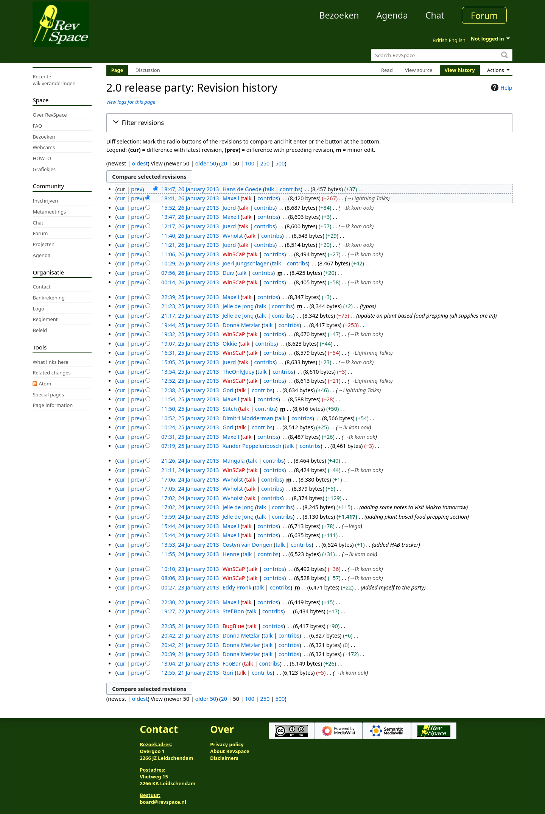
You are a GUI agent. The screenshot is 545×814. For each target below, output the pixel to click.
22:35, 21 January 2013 (190, 626)
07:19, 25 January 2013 (190, 445)
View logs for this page (130, 101)
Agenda (392, 15)
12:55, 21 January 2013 (190, 672)
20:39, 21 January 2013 (190, 654)
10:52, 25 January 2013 (190, 418)
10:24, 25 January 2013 (190, 427)
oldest (140, 163)
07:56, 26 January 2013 (190, 272)
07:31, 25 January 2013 (190, 436)
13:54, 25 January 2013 (190, 371)
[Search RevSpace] (441, 55)
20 (224, 163)
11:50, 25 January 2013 (190, 408)
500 (280, 163)
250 (264, 163)
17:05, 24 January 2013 (190, 488)
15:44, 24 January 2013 (190, 526)
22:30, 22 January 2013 (190, 602)
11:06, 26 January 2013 (190, 254)
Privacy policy (226, 744)
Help (500, 87)
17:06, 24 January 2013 (190, 479)
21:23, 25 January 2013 (190, 306)
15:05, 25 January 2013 (190, 362)
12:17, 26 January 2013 (190, 226)
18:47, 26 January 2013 (190, 189)
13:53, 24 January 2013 (190, 544)
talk (269, 189)
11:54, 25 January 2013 (190, 399)
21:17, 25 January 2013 (190, 315)
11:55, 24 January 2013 (190, 554)
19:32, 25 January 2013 (190, 334)
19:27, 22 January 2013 (190, 611)
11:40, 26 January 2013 (190, 235)
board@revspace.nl (163, 801)
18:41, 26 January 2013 (190, 198)
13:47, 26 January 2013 (190, 216)
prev (136, 189)
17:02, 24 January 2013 (190, 498)
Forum (484, 15)
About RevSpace (229, 751)
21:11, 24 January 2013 (190, 470)
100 (249, 163)
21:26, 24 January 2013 (190, 460)
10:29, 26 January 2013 (190, 263)
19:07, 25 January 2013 (190, 343)
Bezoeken (339, 15)
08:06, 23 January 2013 (190, 578)
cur (121, 198)
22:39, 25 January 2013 (190, 297)
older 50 (205, 163)
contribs (290, 189)
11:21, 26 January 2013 (190, 244)
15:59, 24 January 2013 (190, 516)
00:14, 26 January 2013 (190, 282)
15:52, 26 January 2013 (190, 207)
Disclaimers (224, 758)
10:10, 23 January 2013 (190, 568)
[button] (309, 122)
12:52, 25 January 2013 (190, 380)
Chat (434, 15)
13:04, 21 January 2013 (190, 663)
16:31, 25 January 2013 (190, 352)
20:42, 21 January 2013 (190, 635)
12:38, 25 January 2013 (190, 390)
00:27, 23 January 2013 (190, 587)
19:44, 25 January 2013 (190, 325)
